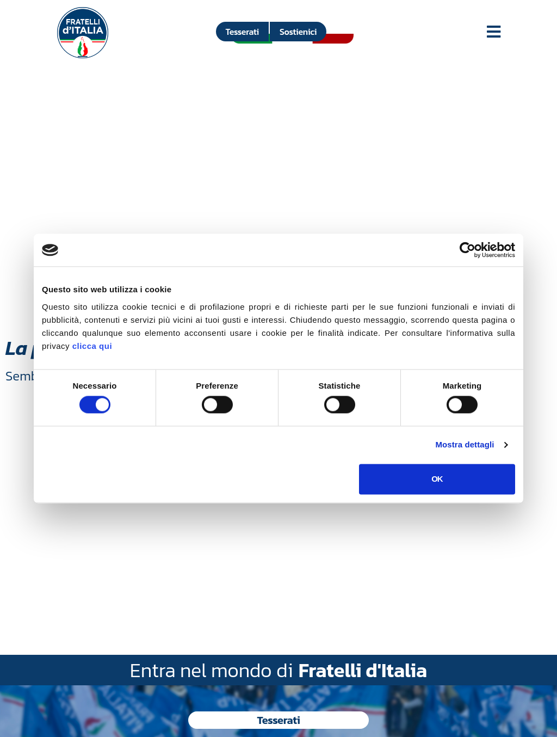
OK (437, 478)
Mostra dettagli (464, 445)
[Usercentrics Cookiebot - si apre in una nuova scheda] (467, 250)
